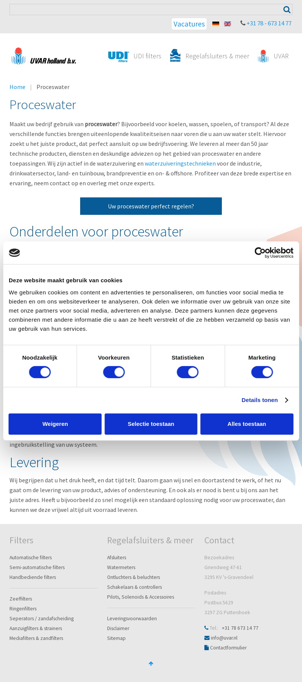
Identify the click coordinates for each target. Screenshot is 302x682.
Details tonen (260, 400)
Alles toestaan (247, 424)
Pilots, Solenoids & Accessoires (140, 597)
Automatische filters (30, 557)
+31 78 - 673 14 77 (269, 23)
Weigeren (55, 424)
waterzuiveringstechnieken (180, 163)
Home (17, 87)
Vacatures (189, 23)
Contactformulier (228, 647)
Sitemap (116, 638)
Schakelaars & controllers (134, 587)
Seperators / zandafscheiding (41, 618)
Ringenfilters (22, 608)
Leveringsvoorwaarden (132, 618)
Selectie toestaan (151, 424)
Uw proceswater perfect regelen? (151, 206)
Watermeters (121, 567)
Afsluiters (116, 557)
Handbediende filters (32, 577)
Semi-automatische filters (37, 567)
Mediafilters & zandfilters (36, 638)
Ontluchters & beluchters (133, 577)
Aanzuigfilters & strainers (35, 628)
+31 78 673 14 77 (240, 628)
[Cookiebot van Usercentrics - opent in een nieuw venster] (260, 252)
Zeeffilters (20, 599)
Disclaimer (118, 628)
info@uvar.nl (224, 638)
